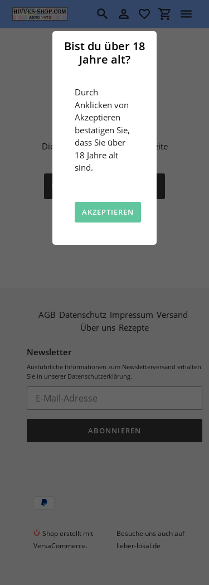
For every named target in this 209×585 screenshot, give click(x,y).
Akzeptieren (108, 212)
